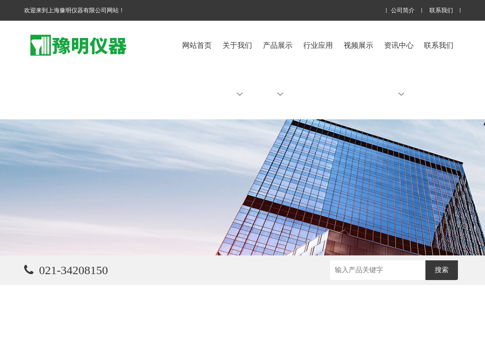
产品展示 (277, 69)
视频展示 (358, 45)
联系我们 (441, 10)
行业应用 (318, 45)
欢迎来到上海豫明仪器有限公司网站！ (74, 10)
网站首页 (197, 45)
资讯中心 (399, 69)
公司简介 (403, 10)
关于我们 (237, 69)
